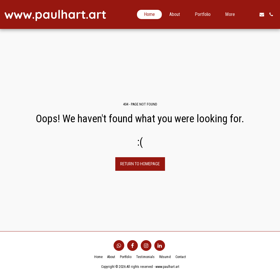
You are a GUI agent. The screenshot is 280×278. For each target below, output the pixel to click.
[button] (252, 14)
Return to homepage (140, 163)
